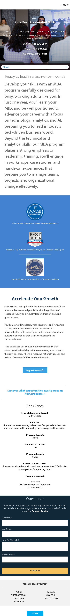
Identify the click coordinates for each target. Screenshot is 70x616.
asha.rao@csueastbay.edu (35, 490)
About (19, 592)
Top (35, 613)
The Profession (18, 595)
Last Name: (7, 528)
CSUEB (8, 4)
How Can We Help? (10, 540)
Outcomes (19, 598)
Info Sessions (51, 598)
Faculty (51, 592)
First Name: (7, 517)
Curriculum (19, 601)
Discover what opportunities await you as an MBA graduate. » (35, 392)
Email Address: (8, 554)
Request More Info (35, 370)
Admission (51, 595)
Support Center (40, 511)
